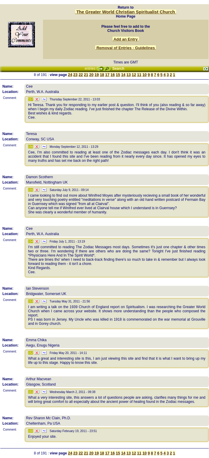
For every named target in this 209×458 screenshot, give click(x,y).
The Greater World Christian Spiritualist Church (125, 12)
